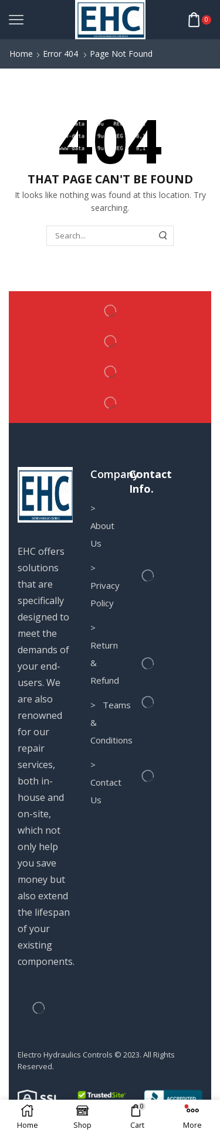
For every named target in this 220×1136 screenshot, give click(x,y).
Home (21, 53)
